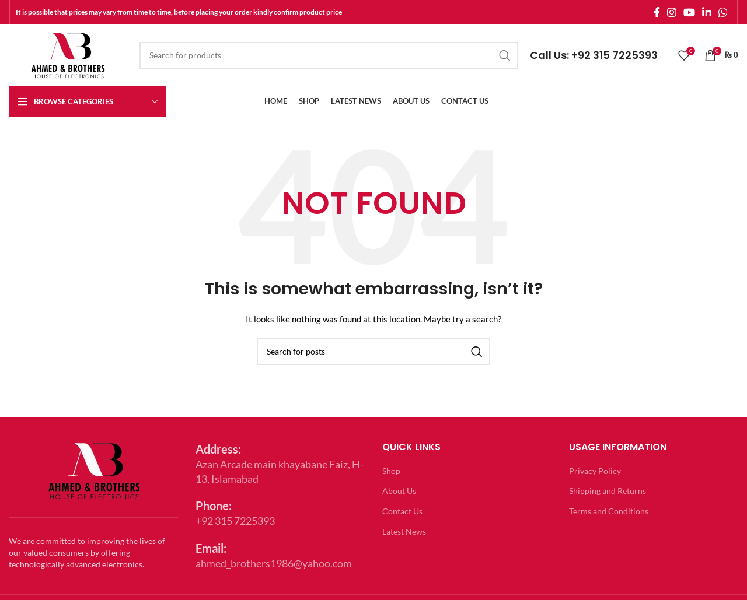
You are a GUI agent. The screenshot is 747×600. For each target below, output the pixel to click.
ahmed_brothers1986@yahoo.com (274, 563)
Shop (391, 471)
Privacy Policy (595, 471)
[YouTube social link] (689, 12)
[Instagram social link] (672, 12)
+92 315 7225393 (614, 55)
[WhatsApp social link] (723, 12)
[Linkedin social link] (707, 12)
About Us (399, 491)
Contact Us (402, 511)
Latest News (404, 531)
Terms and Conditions (608, 511)
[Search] (328, 55)
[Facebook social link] (657, 12)
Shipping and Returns (607, 491)
